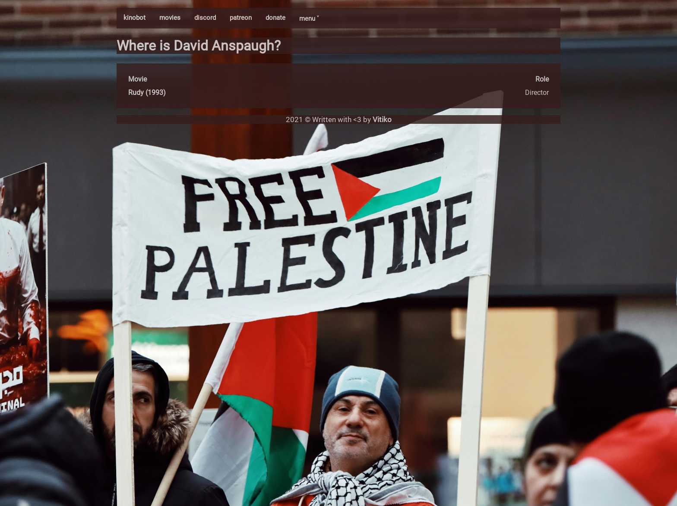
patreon (241, 18)
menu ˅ (309, 18)
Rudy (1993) (147, 92)
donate (275, 18)
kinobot (134, 18)
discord (205, 18)
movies (169, 18)
